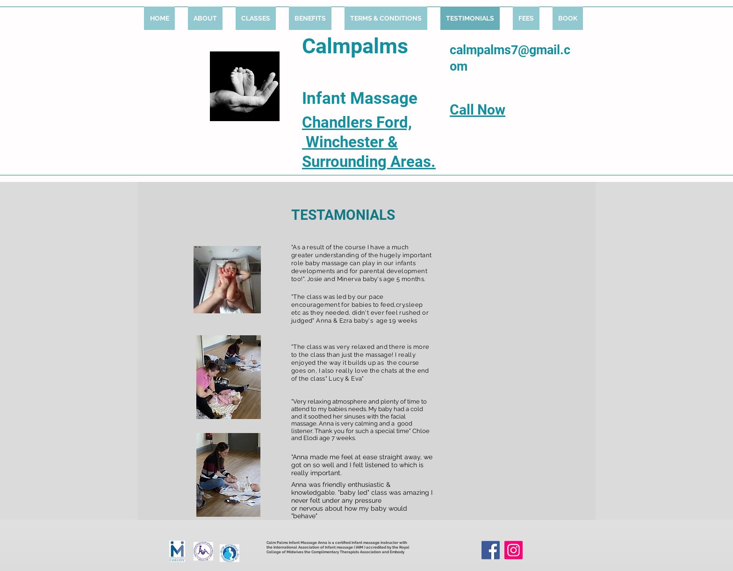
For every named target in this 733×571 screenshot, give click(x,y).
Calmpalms (355, 46)
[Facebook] (490, 550)
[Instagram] (513, 550)
